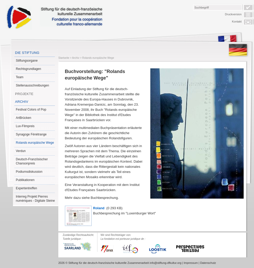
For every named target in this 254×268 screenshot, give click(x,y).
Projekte (24, 94)
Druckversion (233, 14)
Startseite (63, 57)
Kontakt (237, 21)
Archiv (21, 102)
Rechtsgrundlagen (28, 69)
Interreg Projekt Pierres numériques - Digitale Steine (35, 198)
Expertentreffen (26, 188)
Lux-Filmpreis (25, 126)
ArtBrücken (23, 118)
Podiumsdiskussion (29, 171)
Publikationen (25, 180)
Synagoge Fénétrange (31, 134)
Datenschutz (208, 262)
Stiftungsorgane (27, 60)
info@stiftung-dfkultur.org (165, 262)
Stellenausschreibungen (32, 85)
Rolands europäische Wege (35, 142)
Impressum (191, 262)
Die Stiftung (27, 53)
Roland (99, 208)
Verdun (21, 151)
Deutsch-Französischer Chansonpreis (32, 161)
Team (19, 77)
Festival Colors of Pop (31, 109)
